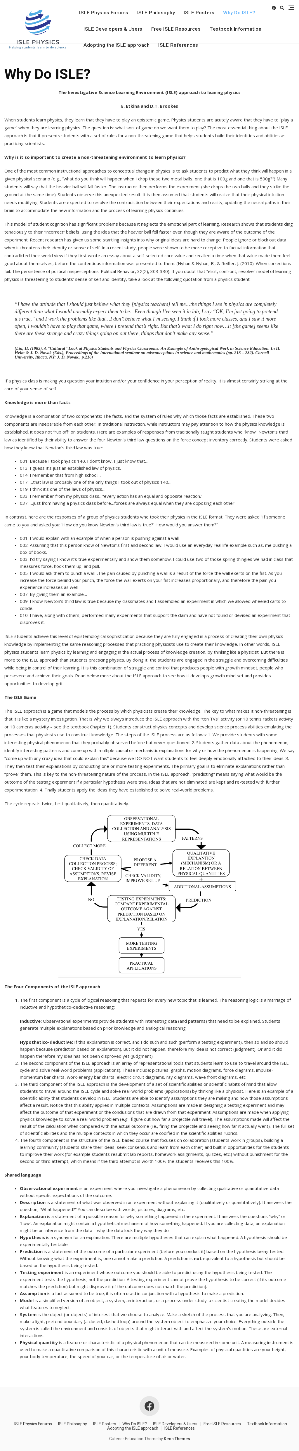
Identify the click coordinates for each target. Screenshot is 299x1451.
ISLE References (178, 45)
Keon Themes (177, 1438)
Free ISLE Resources (176, 29)
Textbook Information (235, 29)
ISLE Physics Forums (103, 12)
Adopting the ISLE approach (117, 45)
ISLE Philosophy (156, 12)
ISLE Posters (199, 12)
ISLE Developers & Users (113, 29)
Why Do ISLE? (239, 12)
